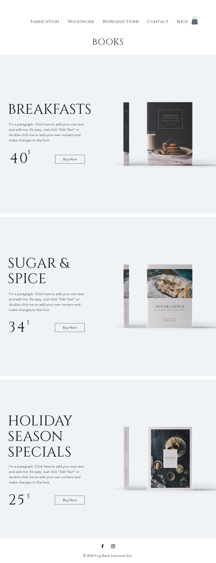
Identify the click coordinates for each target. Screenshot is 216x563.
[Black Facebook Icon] (102, 546)
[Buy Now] (70, 159)
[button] (194, 21)
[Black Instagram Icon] (113, 546)
